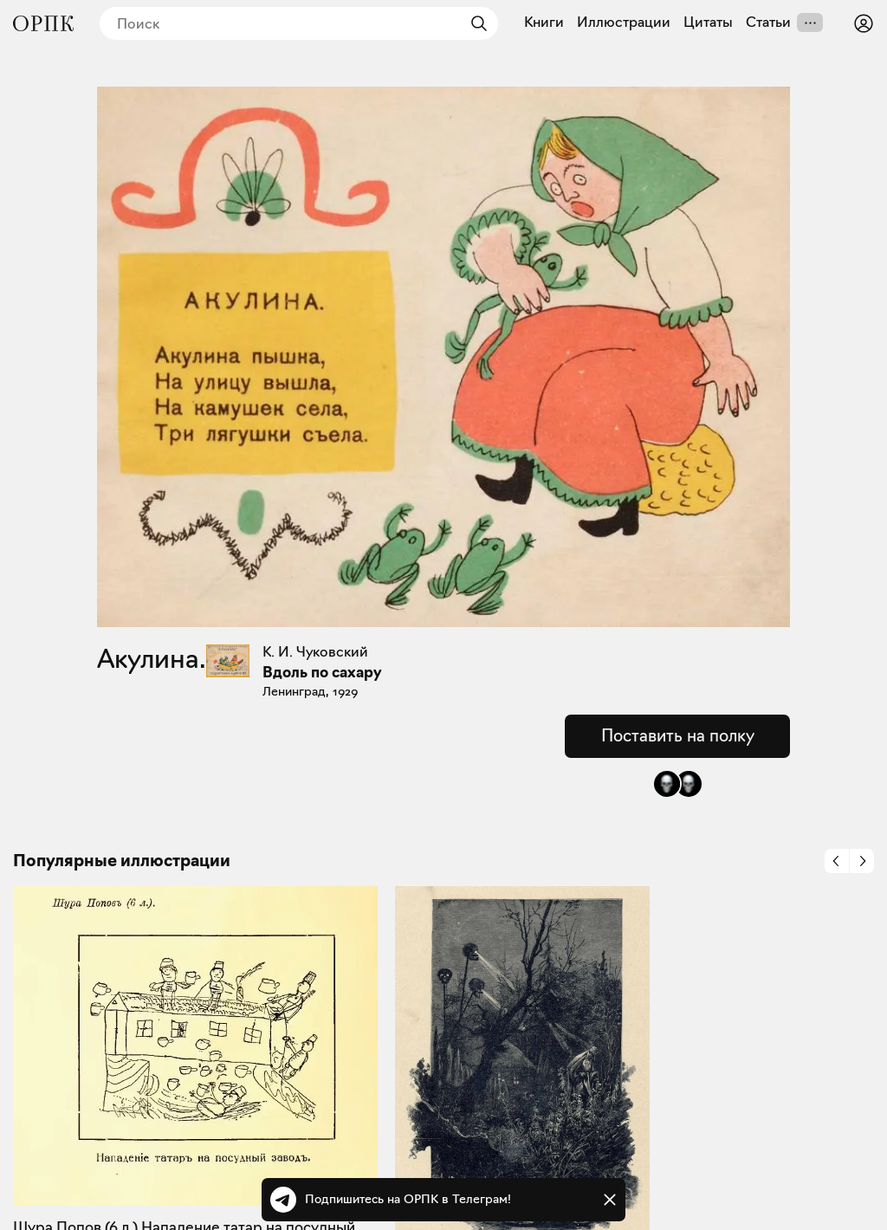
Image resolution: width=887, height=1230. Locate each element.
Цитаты (708, 22)
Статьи (768, 22)
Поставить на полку (677, 735)
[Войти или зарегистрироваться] (863, 23)
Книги (544, 22)
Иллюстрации (623, 22)
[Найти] (475, 23)
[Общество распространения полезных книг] (43, 23)
